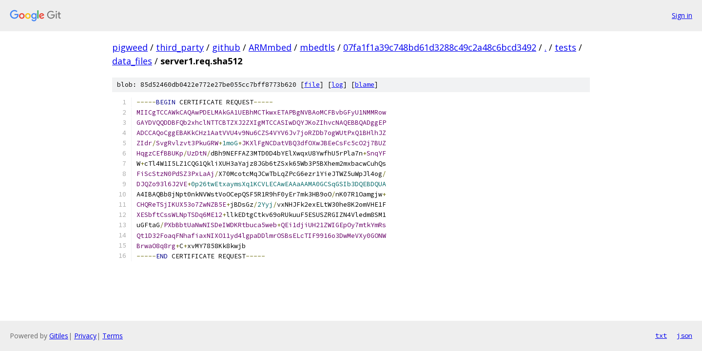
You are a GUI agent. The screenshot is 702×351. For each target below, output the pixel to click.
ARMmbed (270, 47)
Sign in (682, 15)
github (226, 47)
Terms (112, 335)
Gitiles (58, 335)
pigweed (130, 47)
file (312, 84)
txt (661, 335)
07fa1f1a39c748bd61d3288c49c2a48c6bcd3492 (439, 47)
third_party (180, 47)
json (684, 335)
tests (565, 47)
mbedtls (317, 47)
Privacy (85, 335)
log (337, 84)
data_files (132, 61)
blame (364, 84)
